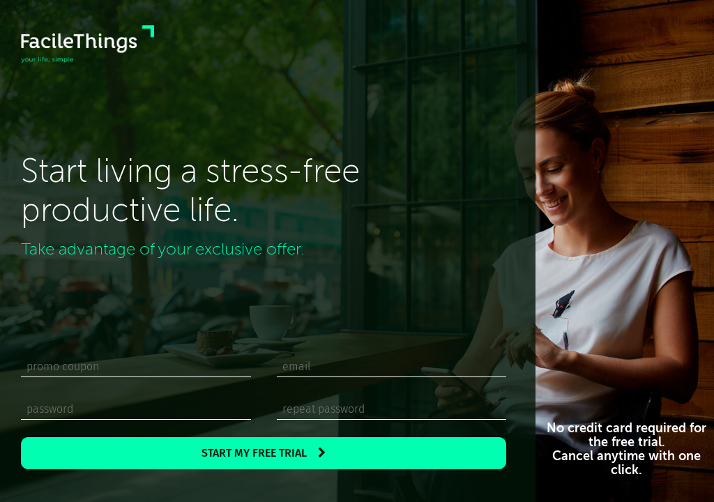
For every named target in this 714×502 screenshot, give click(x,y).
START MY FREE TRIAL (264, 452)
